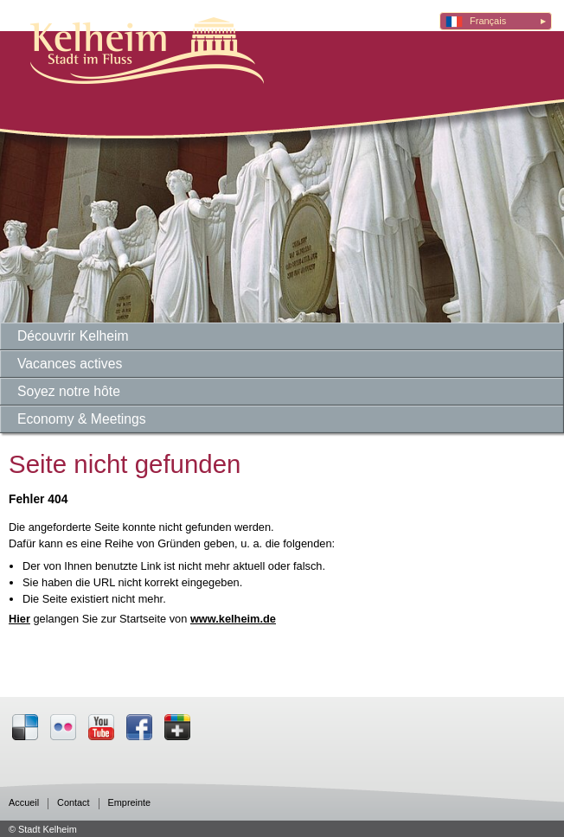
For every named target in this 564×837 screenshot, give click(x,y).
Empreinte (129, 803)
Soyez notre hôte (68, 391)
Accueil (24, 803)
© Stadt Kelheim (43, 829)
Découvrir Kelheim (73, 336)
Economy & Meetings (81, 419)
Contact (73, 803)
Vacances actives (69, 363)
